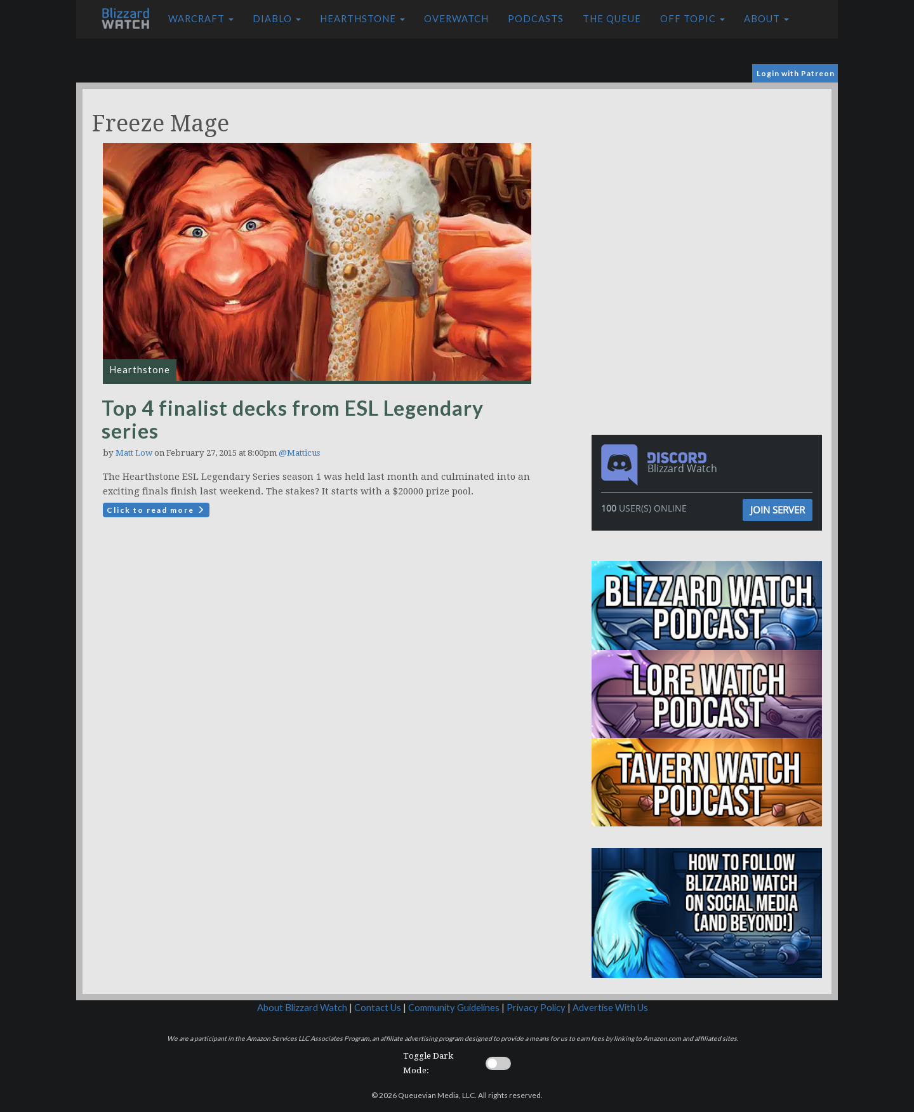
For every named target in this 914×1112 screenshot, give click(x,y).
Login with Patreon (796, 73)
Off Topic (692, 18)
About (766, 18)
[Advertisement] (709, 177)
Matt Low (134, 453)
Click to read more (156, 510)
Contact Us (377, 1007)
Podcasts (536, 18)
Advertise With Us (610, 1007)
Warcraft (201, 18)
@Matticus (299, 453)
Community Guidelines (454, 1007)
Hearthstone (362, 18)
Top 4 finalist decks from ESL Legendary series (293, 419)
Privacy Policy (536, 1007)
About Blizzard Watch (302, 1007)
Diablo (277, 18)
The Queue (612, 18)
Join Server (777, 509)
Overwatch (456, 18)
